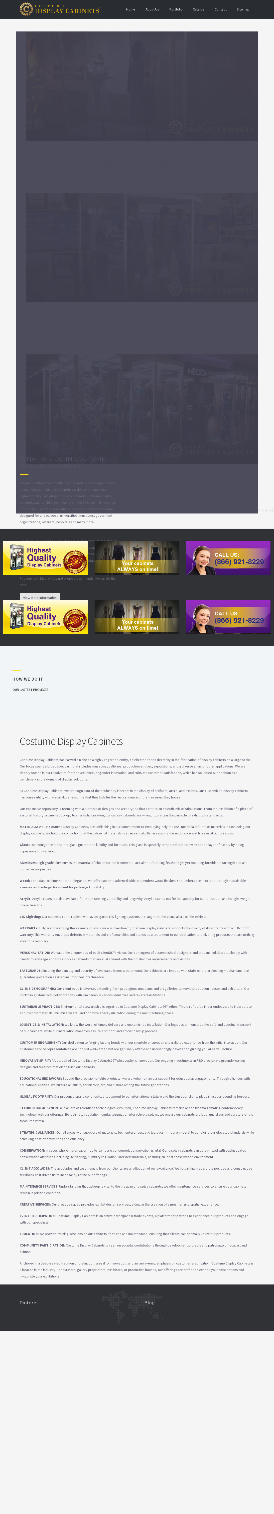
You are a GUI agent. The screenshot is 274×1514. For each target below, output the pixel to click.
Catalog (198, 9)
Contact (220, 9)
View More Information (40, 597)
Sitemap (243, 9)
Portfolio (175, 9)
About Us (150, 9)
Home (129, 9)
